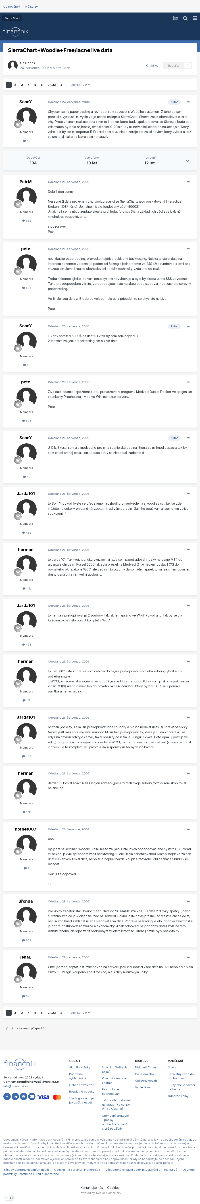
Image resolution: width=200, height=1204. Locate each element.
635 (26, 220)
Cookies (113, 1187)
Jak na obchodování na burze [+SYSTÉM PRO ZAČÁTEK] (116, 1104)
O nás (172, 1067)
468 (26, 532)
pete (25, 248)
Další (52, 84)
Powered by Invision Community (100, 1193)
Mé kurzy (31, 6)
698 (26, 996)
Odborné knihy (178, 1096)
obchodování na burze (179, 1139)
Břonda (26, 901)
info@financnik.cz (16, 1086)
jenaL (25, 957)
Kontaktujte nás (92, 1187)
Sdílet (152, 65)
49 (26, 141)
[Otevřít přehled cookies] (12, 1197)
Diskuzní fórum (145, 1067)
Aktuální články (79, 1067)
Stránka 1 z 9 (80, 84)
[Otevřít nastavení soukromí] (6, 1197)
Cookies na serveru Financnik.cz (77, 1169)
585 (26, 287)
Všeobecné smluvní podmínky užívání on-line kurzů (141, 1169)
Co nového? (11, 6)
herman (25, 549)
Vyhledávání (143, 1087)
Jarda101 (26, 493)
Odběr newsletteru (82, 1085)
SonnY (30, 63)
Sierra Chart (61, 68)
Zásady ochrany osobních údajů (26, 1169)
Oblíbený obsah (146, 1080)
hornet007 (25, 829)
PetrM (26, 181)
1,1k (27, 588)
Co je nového (144, 1074)
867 (26, 940)
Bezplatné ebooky (81, 1091)
